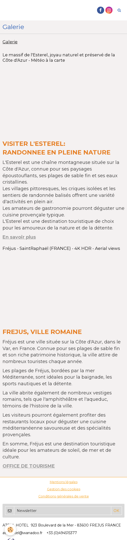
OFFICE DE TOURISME (29, 466)
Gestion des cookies (63, 489)
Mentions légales (63, 482)
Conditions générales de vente (63, 496)
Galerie (10, 41)
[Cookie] (10, 529)
